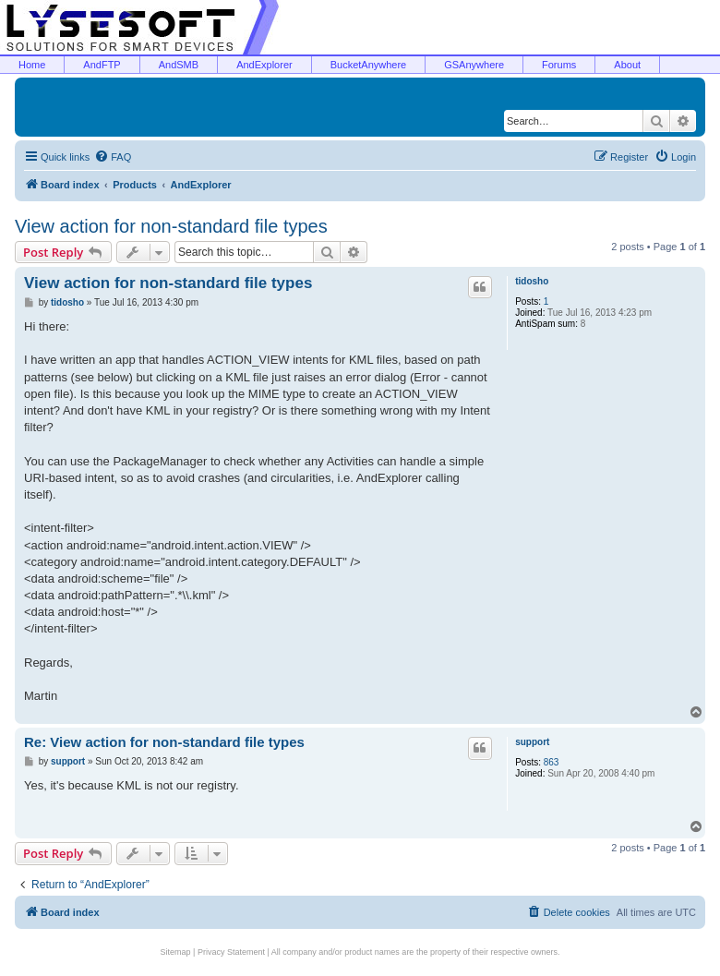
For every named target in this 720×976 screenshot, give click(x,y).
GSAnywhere (474, 64)
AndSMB (178, 64)
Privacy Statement (231, 952)
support (532, 742)
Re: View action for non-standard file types (164, 742)
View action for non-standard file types (171, 226)
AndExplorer (264, 64)
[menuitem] (112, 157)
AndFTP (101, 64)
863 (551, 762)
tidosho (531, 281)
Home (31, 64)
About (627, 64)
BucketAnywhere (368, 64)
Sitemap (176, 952)
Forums (559, 64)
